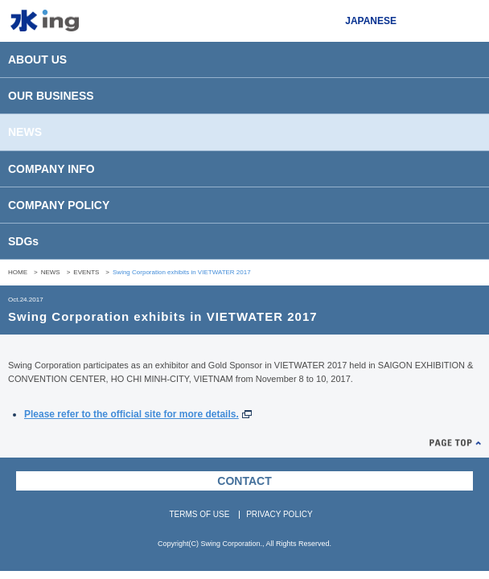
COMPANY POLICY (58, 205)
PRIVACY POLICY (279, 514)
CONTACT (244, 480)
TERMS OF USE (199, 514)
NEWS (25, 131)
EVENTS (86, 272)
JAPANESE (371, 21)
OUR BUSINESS (51, 95)
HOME (17, 272)
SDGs (23, 241)
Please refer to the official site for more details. (131, 414)
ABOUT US (37, 59)
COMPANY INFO (51, 168)
